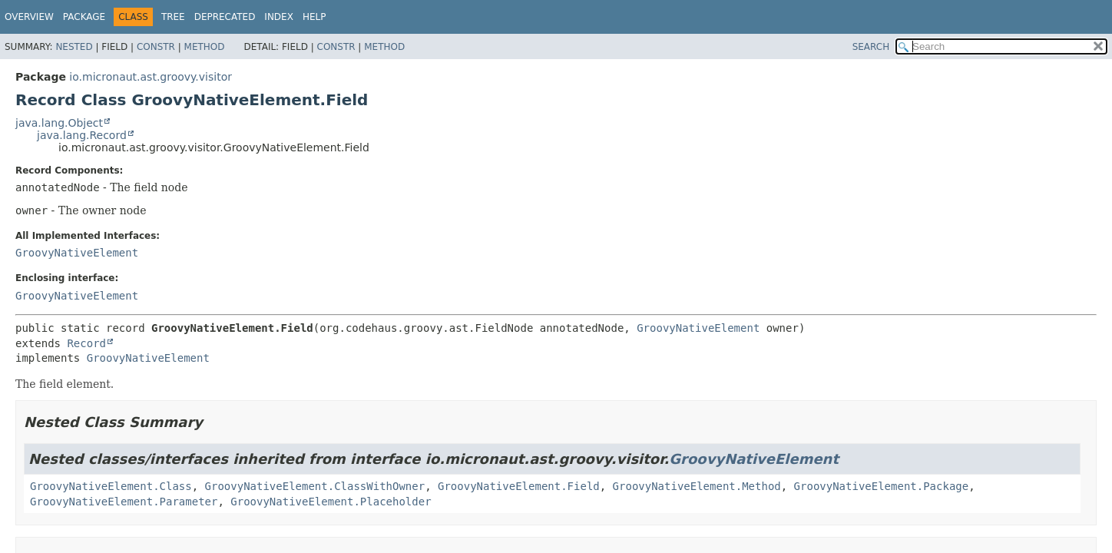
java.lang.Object (59, 123)
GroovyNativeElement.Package (881, 486)
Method (204, 46)
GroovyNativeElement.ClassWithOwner (315, 486)
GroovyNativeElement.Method (697, 486)
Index (278, 17)
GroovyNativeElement (76, 253)
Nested (73, 46)
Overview (29, 17)
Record (86, 343)
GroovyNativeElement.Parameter (123, 501)
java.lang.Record (82, 135)
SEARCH (871, 46)
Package (84, 17)
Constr (156, 46)
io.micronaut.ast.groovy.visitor (150, 77)
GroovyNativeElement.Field (519, 486)
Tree (173, 17)
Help (314, 17)
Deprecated (225, 17)
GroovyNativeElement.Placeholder (330, 501)
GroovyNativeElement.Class (111, 486)
